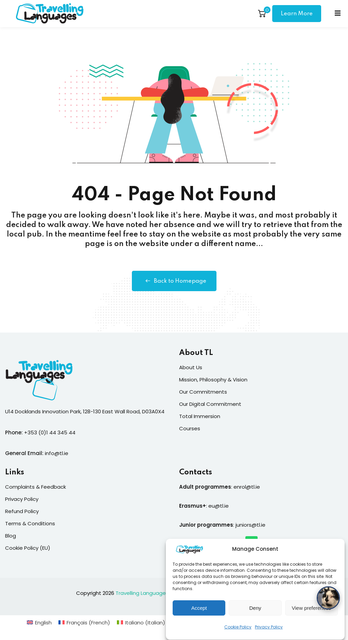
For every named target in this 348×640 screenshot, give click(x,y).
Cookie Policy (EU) (27, 547)
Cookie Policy (237, 634)
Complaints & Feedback (35, 486)
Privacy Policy (269, 634)
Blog (10, 535)
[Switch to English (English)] (39, 622)
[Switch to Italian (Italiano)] (141, 622)
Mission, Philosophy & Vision (213, 379)
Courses (189, 428)
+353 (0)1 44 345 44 (49, 432)
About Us (190, 367)
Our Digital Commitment (210, 404)
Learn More (297, 14)
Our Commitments (203, 391)
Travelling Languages (142, 593)
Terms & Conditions (30, 523)
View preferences (311, 615)
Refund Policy (22, 511)
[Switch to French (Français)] (84, 622)
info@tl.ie (56, 453)
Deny (255, 615)
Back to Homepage (174, 281)
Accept (199, 615)
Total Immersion (199, 416)
